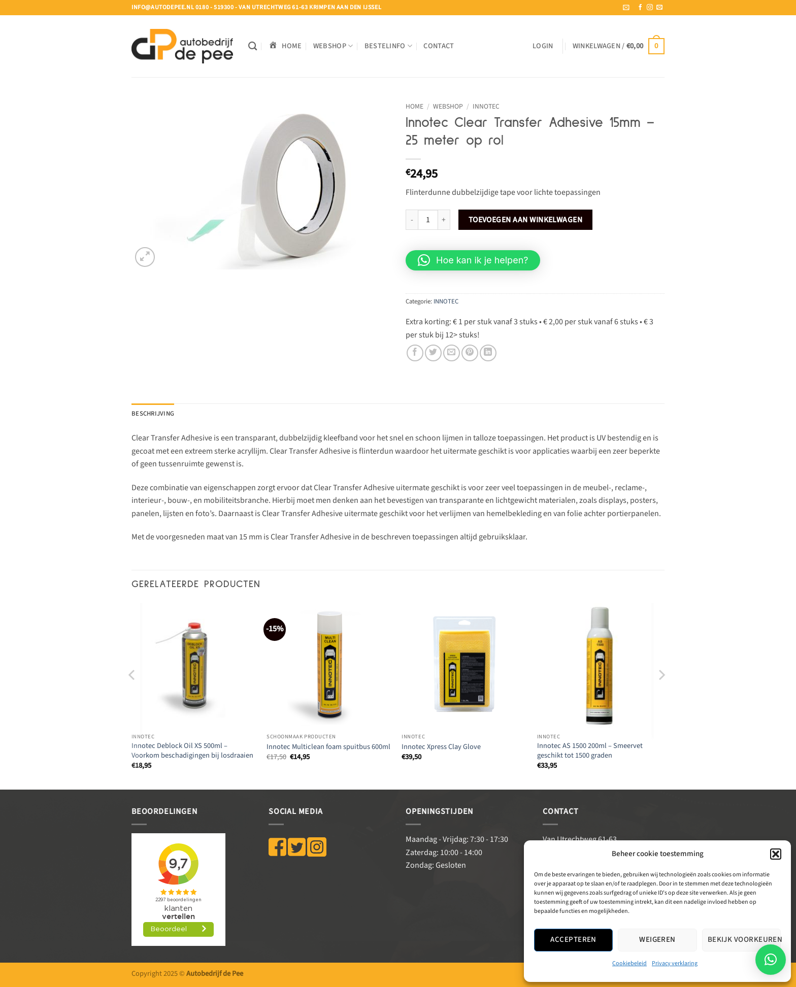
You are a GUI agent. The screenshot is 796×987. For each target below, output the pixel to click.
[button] (776, 854)
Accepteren (573, 939)
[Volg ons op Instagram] (650, 7)
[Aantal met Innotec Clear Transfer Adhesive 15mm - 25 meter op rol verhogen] (444, 220)
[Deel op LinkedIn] (488, 353)
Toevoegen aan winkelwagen (526, 219)
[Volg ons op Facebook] (640, 7)
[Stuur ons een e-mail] (659, 7)
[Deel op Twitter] (433, 353)
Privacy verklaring (675, 963)
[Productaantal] (428, 220)
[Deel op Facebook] (415, 353)
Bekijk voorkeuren (744, 939)
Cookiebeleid (629, 963)
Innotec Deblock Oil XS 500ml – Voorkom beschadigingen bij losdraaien (192, 750)
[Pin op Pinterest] (469, 353)
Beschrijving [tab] (152, 413)
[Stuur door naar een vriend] (451, 353)
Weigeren (657, 939)
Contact (438, 46)
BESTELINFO (388, 46)
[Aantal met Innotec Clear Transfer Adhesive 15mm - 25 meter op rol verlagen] (412, 220)
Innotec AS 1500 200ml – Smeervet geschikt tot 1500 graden (590, 750)
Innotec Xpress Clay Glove (441, 747)
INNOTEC (486, 106)
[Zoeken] (252, 46)
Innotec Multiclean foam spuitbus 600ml (328, 747)
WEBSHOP (333, 46)
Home (414, 106)
